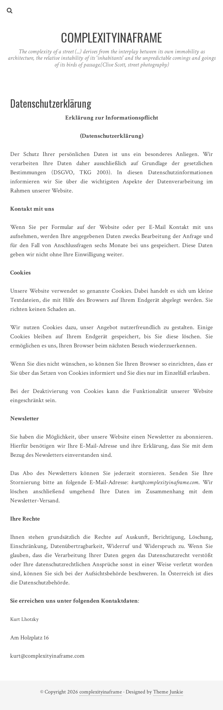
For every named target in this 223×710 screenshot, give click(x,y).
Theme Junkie (168, 691)
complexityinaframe (100, 691)
